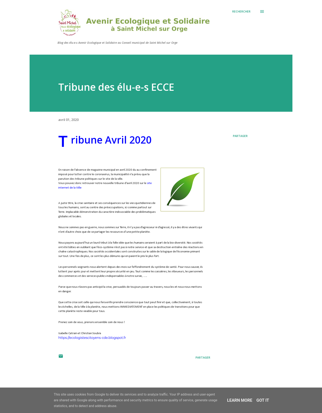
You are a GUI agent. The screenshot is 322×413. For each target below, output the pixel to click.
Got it (262, 400)
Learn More (239, 400)
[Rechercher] (241, 11)
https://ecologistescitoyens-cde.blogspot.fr (92, 338)
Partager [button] (240, 136)
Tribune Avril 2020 (111, 139)
